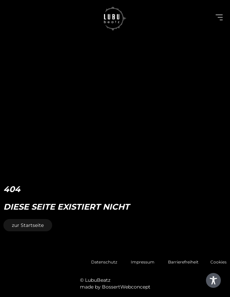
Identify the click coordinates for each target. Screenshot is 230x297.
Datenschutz (104, 261)
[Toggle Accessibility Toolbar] (213, 280)
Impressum (142, 261)
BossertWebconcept (126, 287)
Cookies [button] (218, 261)
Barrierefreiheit (183, 261)
